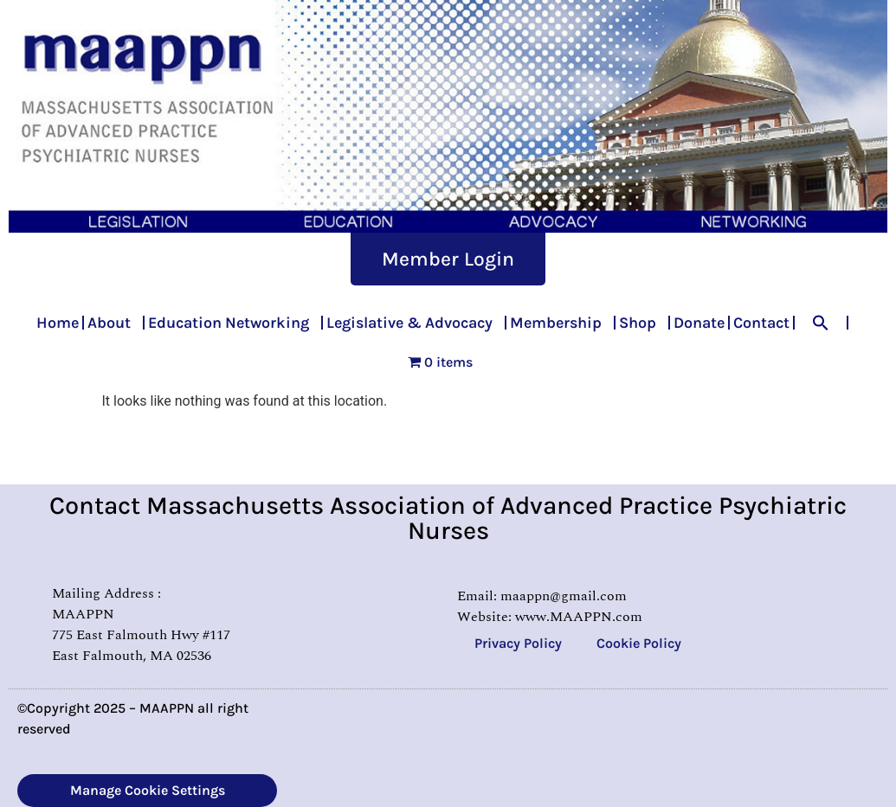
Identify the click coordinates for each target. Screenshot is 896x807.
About (113, 322)
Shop (642, 322)
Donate (699, 322)
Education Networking (233, 322)
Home (57, 322)
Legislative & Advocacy (413, 322)
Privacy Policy (518, 643)
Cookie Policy (638, 643)
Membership (560, 322)
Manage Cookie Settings (147, 790)
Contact (761, 322)
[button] (821, 323)
